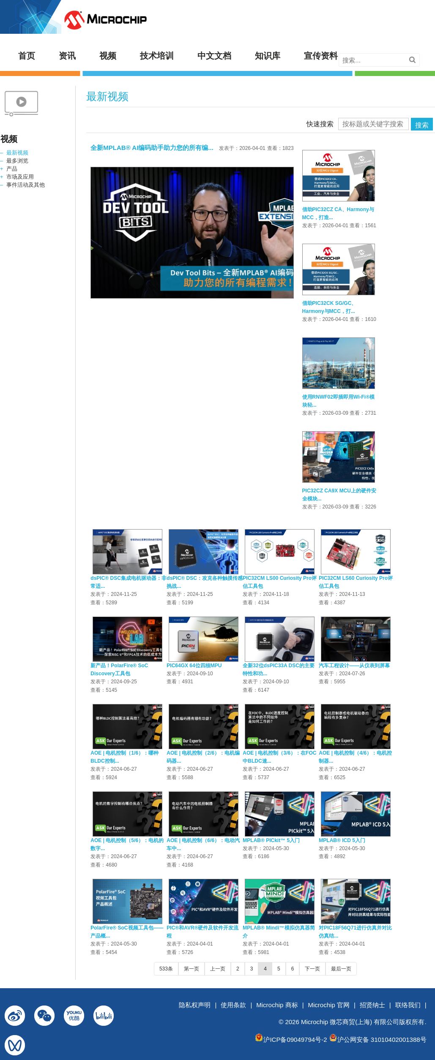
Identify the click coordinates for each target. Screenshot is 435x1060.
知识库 (267, 55)
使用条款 (233, 1004)
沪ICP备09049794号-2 (295, 1039)
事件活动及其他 (25, 185)
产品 (11, 169)
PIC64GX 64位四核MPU (194, 666)
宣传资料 (321, 55)
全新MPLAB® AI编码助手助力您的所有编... (151, 147)
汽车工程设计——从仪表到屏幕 (354, 666)
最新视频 (17, 152)
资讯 (67, 55)
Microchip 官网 (329, 1004)
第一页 (191, 969)
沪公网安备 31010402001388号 (382, 1039)
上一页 (217, 969)
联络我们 (408, 1004)
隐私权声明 (195, 1004)
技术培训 (157, 55)
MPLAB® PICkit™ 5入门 (271, 840)
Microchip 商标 (277, 1004)
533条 (166, 969)
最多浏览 (17, 161)
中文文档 (214, 55)
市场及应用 (20, 177)
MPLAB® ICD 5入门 (342, 840)
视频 (107, 55)
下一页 (312, 969)
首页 (26, 55)
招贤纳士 (372, 1004)
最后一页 (341, 969)
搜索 (422, 125)
